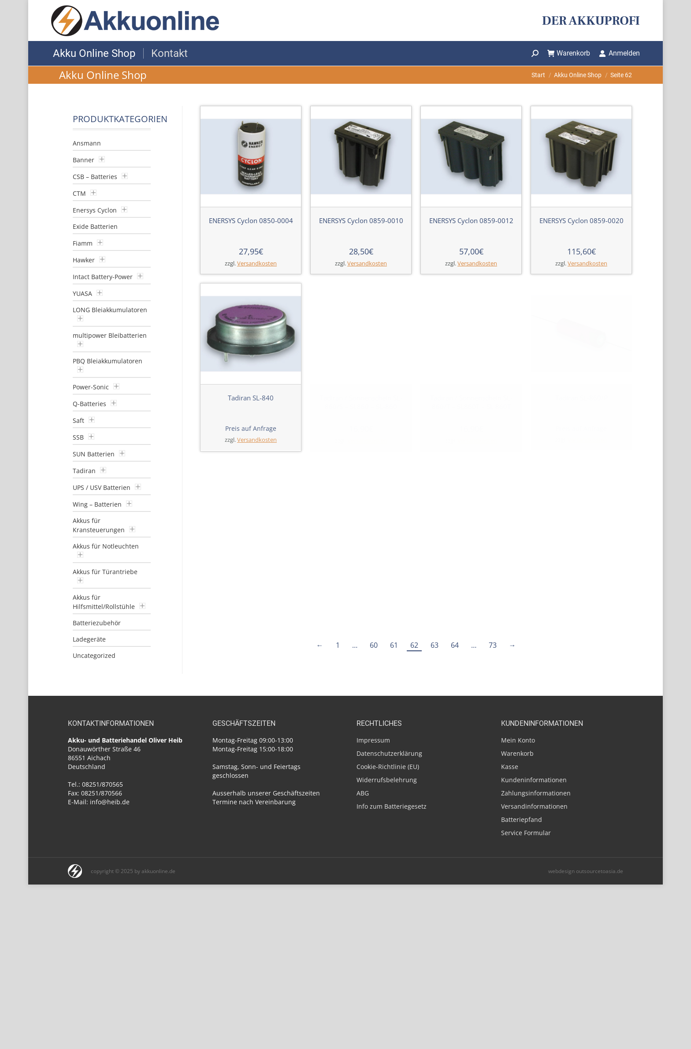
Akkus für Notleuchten (106, 546)
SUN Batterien (94, 454)
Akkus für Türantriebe (105, 571)
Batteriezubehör (97, 623)
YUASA (82, 293)
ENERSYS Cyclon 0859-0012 (471, 220)
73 (493, 645)
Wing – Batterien (97, 504)
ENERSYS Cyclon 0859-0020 (581, 220)
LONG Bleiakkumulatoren (110, 310)
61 (394, 645)
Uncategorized (94, 655)
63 (434, 645)
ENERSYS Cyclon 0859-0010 (361, 220)
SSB (78, 437)
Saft (78, 420)
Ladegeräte (89, 639)
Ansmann (87, 143)
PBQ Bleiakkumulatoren (107, 361)
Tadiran (84, 471)
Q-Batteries (89, 403)
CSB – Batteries (95, 176)
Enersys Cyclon (95, 210)
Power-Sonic (91, 387)
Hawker (84, 260)
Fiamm (83, 243)
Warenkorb (569, 53)
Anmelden (619, 53)
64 (455, 645)
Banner (83, 160)
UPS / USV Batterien (101, 487)
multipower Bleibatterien (110, 335)
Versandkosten (257, 263)
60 (374, 645)
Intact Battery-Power (103, 277)
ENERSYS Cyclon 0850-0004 (251, 220)
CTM (79, 193)
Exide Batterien (95, 226)
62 (414, 645)
